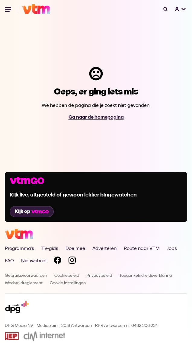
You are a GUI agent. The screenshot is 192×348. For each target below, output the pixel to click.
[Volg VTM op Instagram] (72, 261)
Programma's (19, 248)
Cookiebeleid (66, 275)
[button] (180, 9)
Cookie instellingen (68, 283)
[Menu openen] (8, 9)
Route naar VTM (142, 248)
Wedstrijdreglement (24, 283)
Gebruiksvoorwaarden (26, 275)
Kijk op (32, 211)
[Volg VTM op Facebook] (57, 261)
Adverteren (104, 248)
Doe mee (75, 248)
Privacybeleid (99, 275)
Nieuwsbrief (34, 261)
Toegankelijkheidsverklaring (145, 275)
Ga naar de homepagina (96, 117)
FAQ (9, 261)
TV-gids (49, 248)
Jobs (172, 248)
